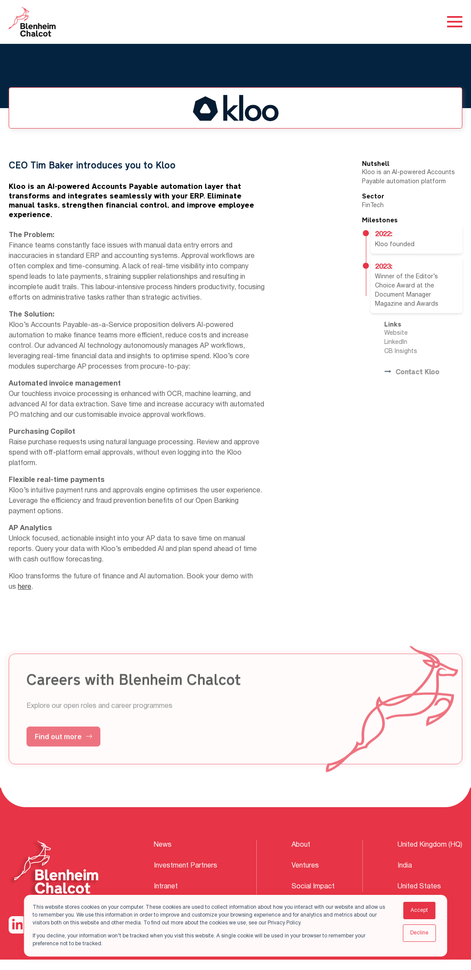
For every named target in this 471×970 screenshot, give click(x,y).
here (24, 587)
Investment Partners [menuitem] (185, 866)
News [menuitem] (163, 845)
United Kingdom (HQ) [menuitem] (430, 845)
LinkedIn (411, 342)
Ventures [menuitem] (305, 866)
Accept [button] (419, 910)
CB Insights (416, 351)
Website (411, 333)
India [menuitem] (405, 866)
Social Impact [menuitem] (313, 887)
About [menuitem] (301, 845)
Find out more (63, 751)
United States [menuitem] (419, 887)
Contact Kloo (427, 372)
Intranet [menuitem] (166, 887)
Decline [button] (419, 932)
